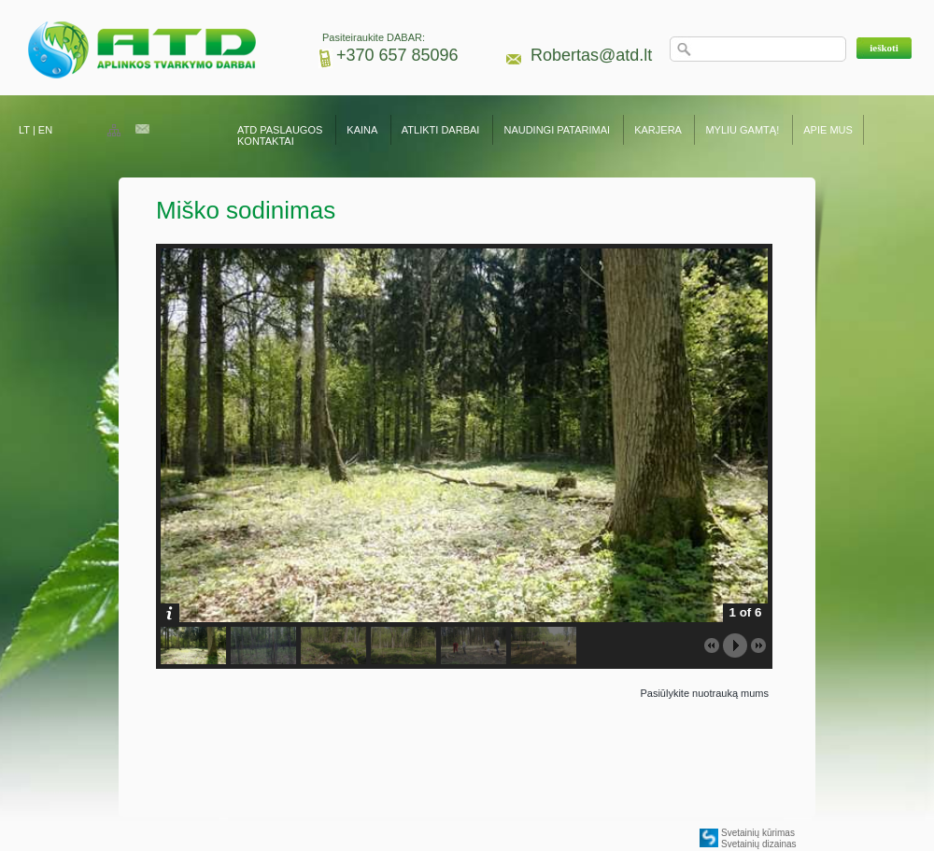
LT (24, 129)
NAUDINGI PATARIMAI (558, 129)
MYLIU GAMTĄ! (742, 129)
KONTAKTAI (265, 141)
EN (45, 129)
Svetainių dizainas (759, 844)
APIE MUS (828, 129)
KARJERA (657, 129)
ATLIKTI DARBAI (441, 129)
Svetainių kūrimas (758, 833)
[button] (884, 48)
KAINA (361, 129)
